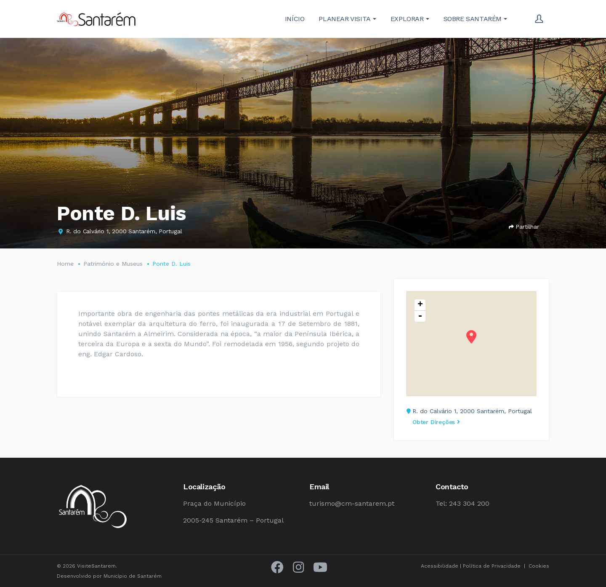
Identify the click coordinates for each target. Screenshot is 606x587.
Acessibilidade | (442, 566)
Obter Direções (436, 422)
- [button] (420, 316)
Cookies (539, 566)
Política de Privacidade (492, 566)
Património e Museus (113, 263)
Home (65, 263)
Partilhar (524, 226)
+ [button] (420, 305)
